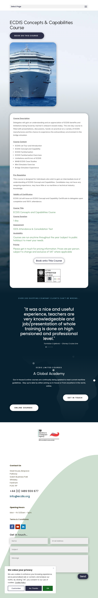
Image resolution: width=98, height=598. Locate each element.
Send (83, 576)
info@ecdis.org (20, 496)
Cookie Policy (20, 582)
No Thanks (33, 588)
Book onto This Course (49, 260)
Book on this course (26, 36)
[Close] (53, 568)
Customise (16, 588)
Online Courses (23, 408)
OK (48, 588)
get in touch (75, 398)
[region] (30, 579)
